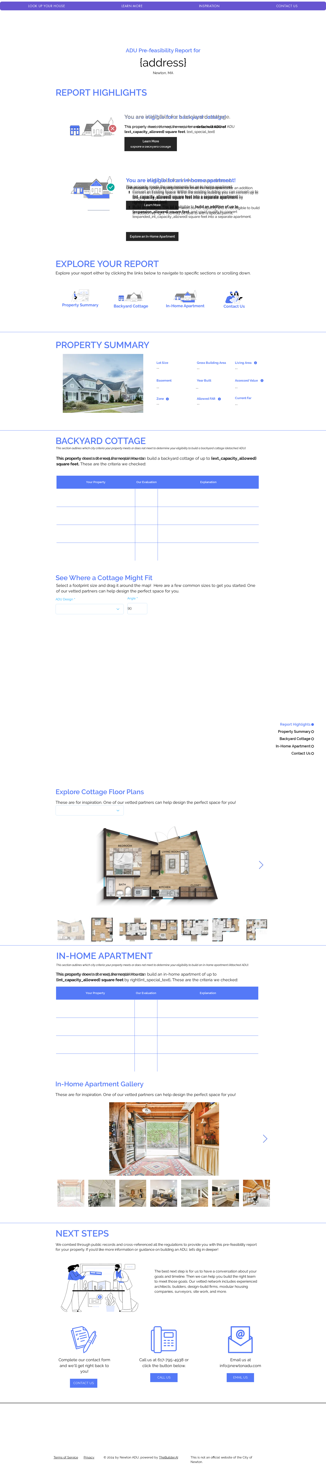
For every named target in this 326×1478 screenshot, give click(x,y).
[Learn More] (150, 141)
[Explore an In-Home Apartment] (152, 236)
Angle (131, 598)
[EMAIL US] (240, 1377)
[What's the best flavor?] (90, 810)
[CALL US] (164, 1377)
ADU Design (64, 599)
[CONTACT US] (83, 1383)
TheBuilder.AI (168, 1457)
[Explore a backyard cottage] (150, 146)
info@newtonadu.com (240, 1365)
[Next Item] (261, 865)
